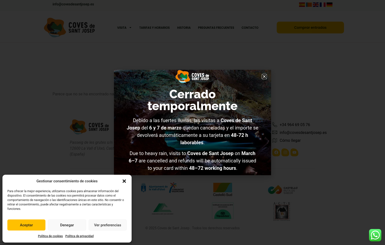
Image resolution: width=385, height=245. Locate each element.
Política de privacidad (79, 236)
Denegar (67, 225)
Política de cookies (50, 236)
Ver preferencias (107, 225)
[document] (192, 122)
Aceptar (26, 225)
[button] (124, 181)
